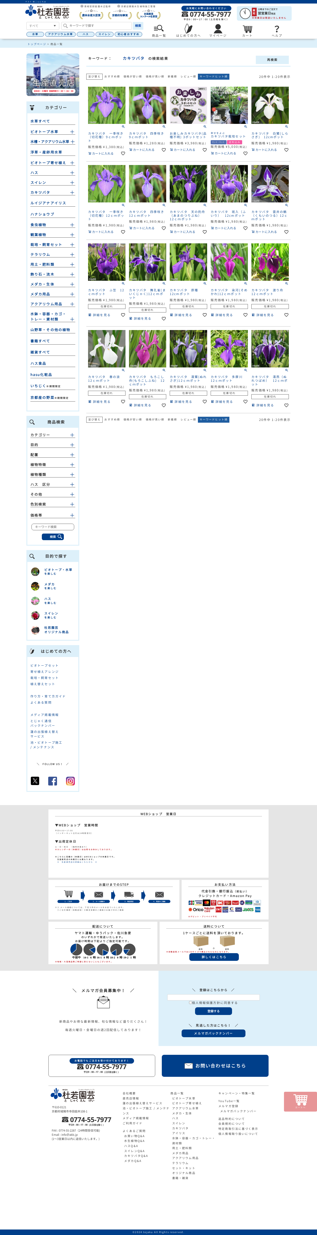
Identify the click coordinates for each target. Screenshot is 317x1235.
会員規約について (231, 1124)
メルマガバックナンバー (238, 1111)
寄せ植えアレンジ (44, 672)
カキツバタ (40, 192)
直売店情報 (131, 1098)
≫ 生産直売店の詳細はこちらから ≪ (76, 862)
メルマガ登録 (228, 1106)
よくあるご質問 (134, 1131)
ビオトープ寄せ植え (48, 162)
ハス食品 (38, 363)
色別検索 (52, 504)
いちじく (38, 386)
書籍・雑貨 (180, 1178)
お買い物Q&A (134, 1136)
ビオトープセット (44, 665)
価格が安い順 (132, 76)
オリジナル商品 (183, 1173)
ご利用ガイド (133, 1123)
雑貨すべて (40, 352)
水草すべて (40, 121)
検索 (138, 26)
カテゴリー (52, 435)
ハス (86, 34)
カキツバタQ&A (136, 1156)
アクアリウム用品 (46, 304)
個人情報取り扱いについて (238, 1134)
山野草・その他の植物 (50, 329)
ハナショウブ (42, 214)
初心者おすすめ (128, 34)
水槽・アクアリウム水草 (49, 141)
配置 (52, 454)
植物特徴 (52, 464)
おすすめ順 (112, 76)
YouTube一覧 (229, 1101)
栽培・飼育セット (46, 244)
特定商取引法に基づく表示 (238, 1129)
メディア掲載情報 (44, 715)
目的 (52, 445)
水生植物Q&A (134, 1141)
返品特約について (231, 1119)
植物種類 (52, 474)
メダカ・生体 (42, 284)
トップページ (37, 44)
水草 (35, 34)
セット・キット (183, 1168)
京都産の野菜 (42, 397)
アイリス (178, 1133)
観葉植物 (38, 234)
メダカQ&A (133, 1161)
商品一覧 (177, 1093)
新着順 (172, 76)
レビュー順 (188, 76)
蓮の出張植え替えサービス (142, 1103)
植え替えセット (42, 684)
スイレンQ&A (134, 1151)
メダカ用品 (40, 294)
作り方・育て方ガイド (48, 696)
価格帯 (52, 515)
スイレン (104, 34)
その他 (52, 494)
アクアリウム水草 (60, 34)
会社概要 (129, 1093)
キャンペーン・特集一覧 (236, 1093)
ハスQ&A (131, 1146)
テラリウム (40, 254)
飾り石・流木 (42, 274)
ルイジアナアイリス (48, 203)
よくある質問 (41, 702)
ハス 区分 (52, 484)
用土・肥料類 (42, 264)
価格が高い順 (155, 76)
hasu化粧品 (41, 374)
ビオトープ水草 (44, 131)
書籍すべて (40, 341)
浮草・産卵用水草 (46, 152)
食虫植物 (38, 224)
